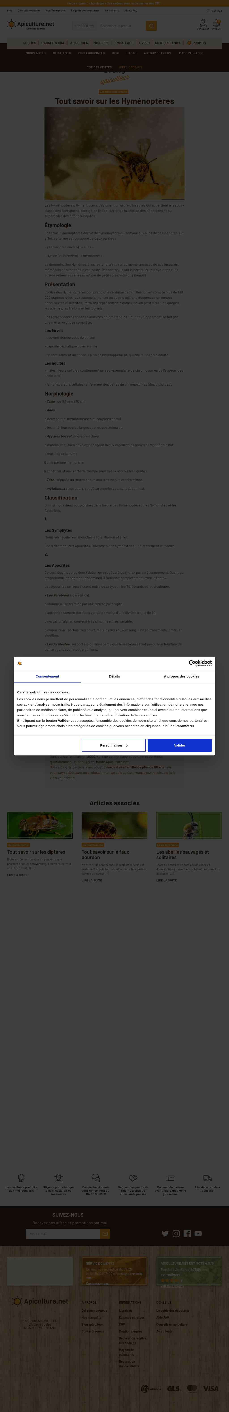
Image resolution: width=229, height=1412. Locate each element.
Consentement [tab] (47, 676)
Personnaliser (114, 745)
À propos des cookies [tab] (181, 676)
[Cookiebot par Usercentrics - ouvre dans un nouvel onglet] (192, 663)
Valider (179, 745)
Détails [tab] (114, 676)
